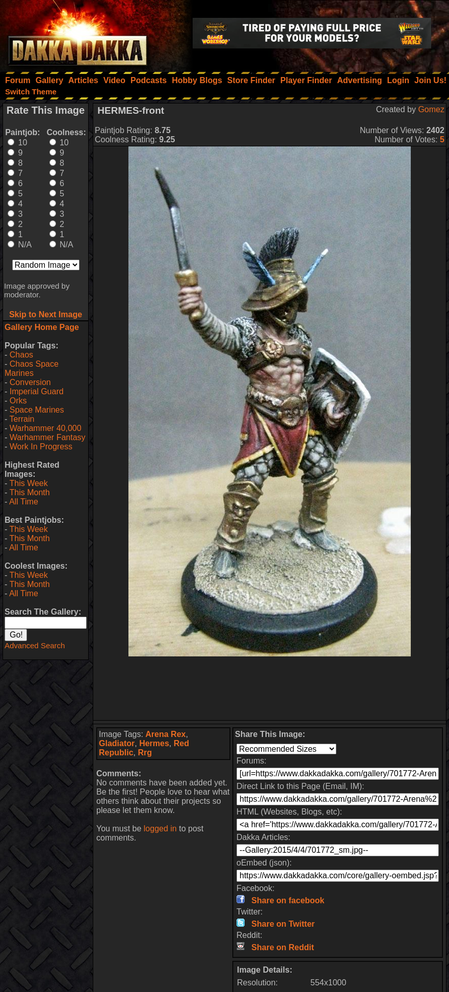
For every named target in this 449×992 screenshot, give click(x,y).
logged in (160, 828)
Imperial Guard (37, 391)
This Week (28, 483)
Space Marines (37, 409)
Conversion (30, 382)
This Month (29, 492)
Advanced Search (35, 645)
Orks (18, 400)
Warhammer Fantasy (48, 437)
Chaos (21, 354)
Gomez (431, 109)
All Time (23, 501)
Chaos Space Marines (32, 368)
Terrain (21, 419)
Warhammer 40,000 (46, 428)
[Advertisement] (269, 688)
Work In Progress (41, 446)
